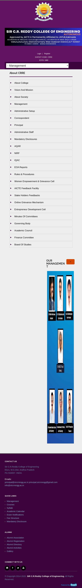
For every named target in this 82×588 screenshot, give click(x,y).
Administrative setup (24, 111)
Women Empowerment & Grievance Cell (34, 181)
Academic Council (23, 230)
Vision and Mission (23, 90)
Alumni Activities (14, 548)
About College (21, 83)
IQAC (17, 160)
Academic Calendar (16, 511)
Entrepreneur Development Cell (30, 209)
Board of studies (22, 244)
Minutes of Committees (26, 216)
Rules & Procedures (24, 174)
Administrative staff (24, 132)
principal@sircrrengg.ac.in (16, 482)
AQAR (17, 146)
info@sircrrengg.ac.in (14, 485)
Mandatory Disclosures (25, 139)
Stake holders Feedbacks (27, 195)
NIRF (17, 153)
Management (20, 104)
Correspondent (21, 118)
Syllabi (10, 508)
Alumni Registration (15, 541)
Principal (18, 125)
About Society (21, 97)
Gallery (10, 551)
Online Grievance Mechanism (29, 202)
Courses (10, 504)
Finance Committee (24, 237)
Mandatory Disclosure (16, 521)
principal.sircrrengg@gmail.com (43, 482)
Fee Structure (13, 518)
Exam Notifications (15, 515)
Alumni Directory (14, 544)
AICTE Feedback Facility (26, 188)
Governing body (22, 223)
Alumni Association (15, 537)
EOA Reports (20, 167)
